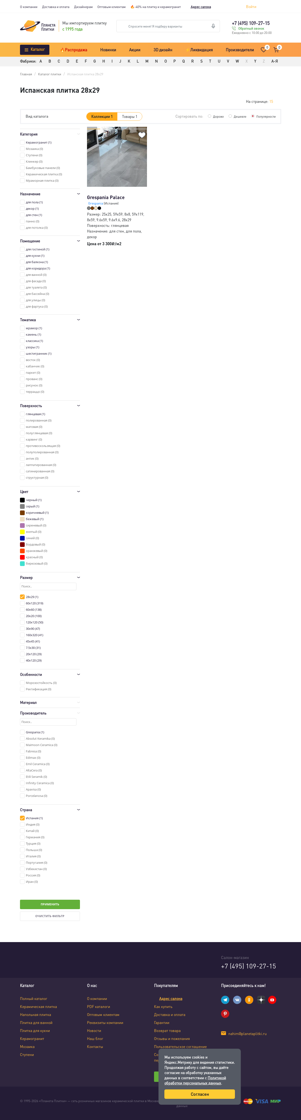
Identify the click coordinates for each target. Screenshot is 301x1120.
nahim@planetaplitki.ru (247, 1033)
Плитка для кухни (35, 1030)
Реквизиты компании (105, 1022)
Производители (240, 49)
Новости (94, 1030)
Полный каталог (33, 998)
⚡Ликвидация (199, 49)
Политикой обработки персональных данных (195, 1080)
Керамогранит (32, 1038)
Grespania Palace (106, 197)
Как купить (163, 1006)
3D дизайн (163, 49)
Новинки (108, 49)
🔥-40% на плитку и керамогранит (155, 6)
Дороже (215, 116)
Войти (251, 6)
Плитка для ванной (36, 1022)
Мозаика (27, 1046)
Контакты (95, 1046)
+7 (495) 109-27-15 (250, 23)
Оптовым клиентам (111, 6)
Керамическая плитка (38, 1006)
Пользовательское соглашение (180, 1046)
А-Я (274, 61)
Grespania (96, 203)
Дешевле (238, 116)
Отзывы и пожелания (172, 1038)
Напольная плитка (35, 1014)
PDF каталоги (98, 1006)
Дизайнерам (83, 6)
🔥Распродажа (73, 49)
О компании (28, 6)
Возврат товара (167, 1030)
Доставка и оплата (55, 6)
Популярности (265, 116)
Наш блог (95, 1038)
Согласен (200, 1094)
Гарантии (161, 1022)
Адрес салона (201, 6)
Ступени (27, 1054)
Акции (134, 49)
